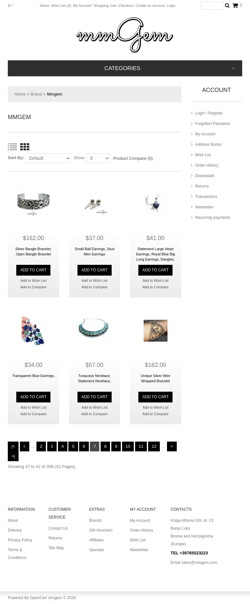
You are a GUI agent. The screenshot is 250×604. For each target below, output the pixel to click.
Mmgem (54, 94)
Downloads (203, 176)
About (13, 520)
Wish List (201, 155)
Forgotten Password (210, 123)
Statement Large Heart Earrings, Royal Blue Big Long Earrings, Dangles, (155, 254)
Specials (96, 550)
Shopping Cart (104, 6)
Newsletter (202, 207)
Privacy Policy (20, 540)
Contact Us (58, 528)
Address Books (206, 144)
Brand (36, 94)
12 (154, 446)
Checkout (125, 6)
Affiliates (96, 540)
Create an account (150, 6)
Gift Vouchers (101, 530)
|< (13, 446)
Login (171, 6)
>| (13, 456)
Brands (95, 520)
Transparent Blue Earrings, (33, 376)
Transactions (204, 196)
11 (141, 446)
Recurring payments (210, 217)
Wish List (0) (61, 6)
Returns (200, 186)
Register (215, 113)
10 (128, 446)
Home (44, 6)
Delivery (15, 530)
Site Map (56, 548)
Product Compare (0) (133, 158)
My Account (82, 6)
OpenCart (38, 598)
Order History (204, 165)
